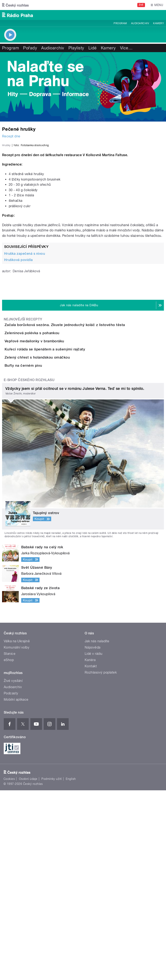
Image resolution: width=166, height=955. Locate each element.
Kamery (158, 23)
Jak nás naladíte (97, 806)
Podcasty (11, 858)
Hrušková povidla (18, 353)
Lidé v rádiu (94, 819)
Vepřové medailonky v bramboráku (51, 458)
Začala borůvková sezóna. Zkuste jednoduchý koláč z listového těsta (81, 418)
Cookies (9, 943)
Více (126, 47)
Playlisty (76, 47)
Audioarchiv (140, 23)
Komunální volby (16, 812)
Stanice (9, 819)
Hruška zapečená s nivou (24, 347)
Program (120, 23)
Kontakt (91, 831)
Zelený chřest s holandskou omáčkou (54, 498)
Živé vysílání (13, 846)
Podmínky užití (51, 943)
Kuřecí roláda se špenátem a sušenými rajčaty (61, 478)
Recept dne (11, 136)
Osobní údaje (28, 943)
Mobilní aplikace (16, 864)
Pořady (30, 47)
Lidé (92, 47)
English (71, 943)
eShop (9, 825)
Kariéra (90, 825)
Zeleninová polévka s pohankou (48, 438)
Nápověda (92, 812)
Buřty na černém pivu (40, 518)
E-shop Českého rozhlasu (29, 545)
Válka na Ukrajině (17, 806)
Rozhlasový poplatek (101, 837)
